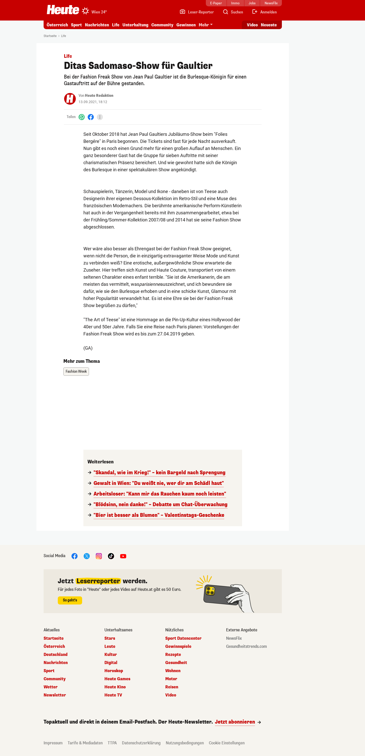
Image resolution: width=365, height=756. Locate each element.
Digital (110, 662)
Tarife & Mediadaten (85, 743)
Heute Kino (115, 687)
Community (162, 25)
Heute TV (113, 695)
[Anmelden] (264, 12)
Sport (76, 25)
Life (115, 25)
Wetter (51, 687)
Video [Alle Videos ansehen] (252, 25)
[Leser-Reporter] (196, 12)
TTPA (112, 743)
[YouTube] (123, 555)
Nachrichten (97, 25)
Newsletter (55, 695)
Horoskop (113, 670)
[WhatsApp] (82, 117)
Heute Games (117, 679)
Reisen (171, 687)
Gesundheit (176, 662)
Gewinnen (186, 25)
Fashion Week (76, 371)
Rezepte (173, 654)
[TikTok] (111, 555)
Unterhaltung (135, 25)
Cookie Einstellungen (227, 743)
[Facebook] (91, 117)
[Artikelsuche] (232, 12)
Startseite (50, 36)
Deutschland (55, 654)
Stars (109, 638)
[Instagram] (99, 555)
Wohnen (172, 670)
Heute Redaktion (99, 95)
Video (170, 695)
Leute (109, 646)
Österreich (57, 25)
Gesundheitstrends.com (246, 646)
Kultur (110, 654)
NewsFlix (234, 638)
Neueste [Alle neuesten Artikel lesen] (269, 25)
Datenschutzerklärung (141, 743)
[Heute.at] (63, 9)
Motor (171, 679)
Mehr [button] (204, 25)
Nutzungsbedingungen (185, 743)
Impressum (53, 743)
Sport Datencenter (183, 638)
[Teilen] (100, 117)
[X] (87, 555)
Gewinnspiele (178, 646)
